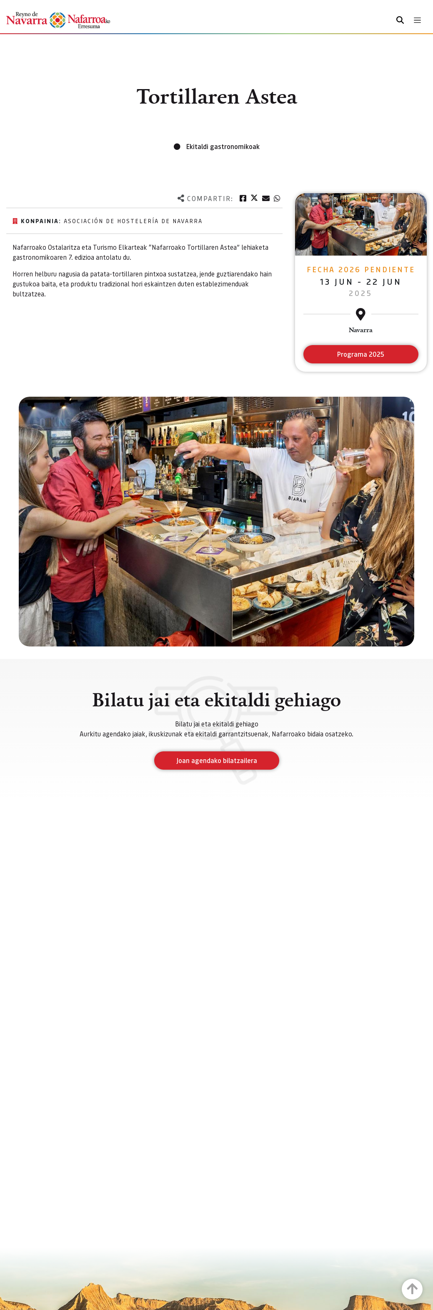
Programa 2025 (360, 354)
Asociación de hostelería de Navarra (133, 220)
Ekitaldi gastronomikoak (223, 146)
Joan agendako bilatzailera (216, 760)
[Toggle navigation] (417, 20)
